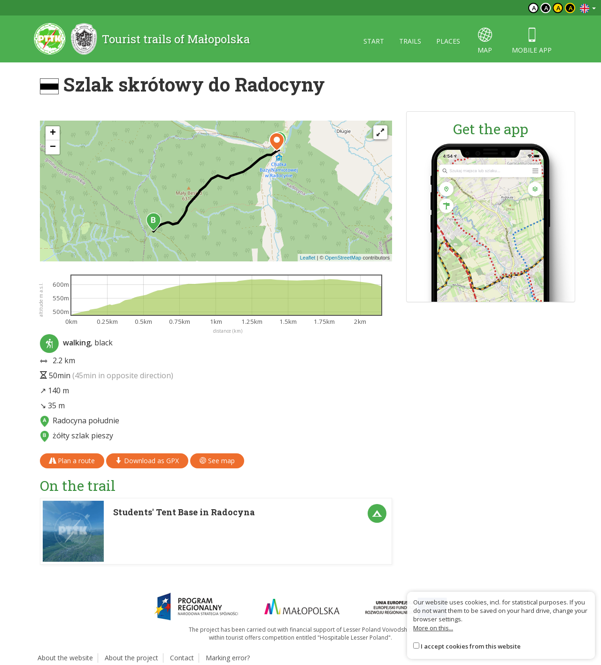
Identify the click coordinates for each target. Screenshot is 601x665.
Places (448, 41)
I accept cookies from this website (471, 646)
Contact (182, 657)
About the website (65, 657)
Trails (410, 41)
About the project (131, 657)
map (485, 41)
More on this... (433, 628)
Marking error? (228, 657)
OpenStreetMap (343, 257)
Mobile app (532, 41)
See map (217, 460)
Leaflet (308, 257)
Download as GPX (147, 460)
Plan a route (72, 460)
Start (373, 41)
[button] (153, 222)
